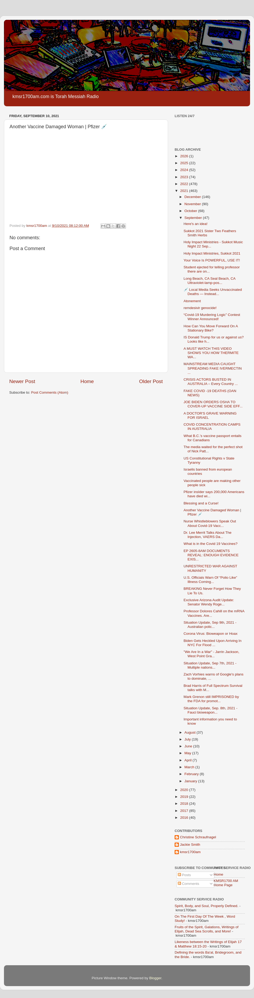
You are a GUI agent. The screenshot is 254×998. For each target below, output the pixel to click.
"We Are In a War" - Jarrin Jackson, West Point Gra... (211, 654)
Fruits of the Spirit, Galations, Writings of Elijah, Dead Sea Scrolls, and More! (206, 929)
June (188, 746)
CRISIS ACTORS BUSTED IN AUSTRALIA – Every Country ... (211, 382)
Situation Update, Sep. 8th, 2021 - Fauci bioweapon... (210, 710)
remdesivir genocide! (200, 308)
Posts (184, 875)
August (190, 732)
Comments (188, 884)
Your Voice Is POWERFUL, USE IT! (212, 260)
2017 (184, 811)
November (193, 204)
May (188, 753)
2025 (184, 163)
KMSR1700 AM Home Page (226, 883)
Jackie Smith (190, 845)
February (192, 774)
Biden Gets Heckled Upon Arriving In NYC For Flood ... (213, 643)
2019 (184, 797)
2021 (184, 191)
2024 (184, 170)
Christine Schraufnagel (198, 837)
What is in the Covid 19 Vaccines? (211, 544)
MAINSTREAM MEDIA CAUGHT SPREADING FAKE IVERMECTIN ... (213, 368)
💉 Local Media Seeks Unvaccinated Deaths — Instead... (213, 292)
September (193, 218)
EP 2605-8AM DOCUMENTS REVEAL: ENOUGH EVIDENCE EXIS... (211, 555)
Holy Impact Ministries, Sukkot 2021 (212, 253)
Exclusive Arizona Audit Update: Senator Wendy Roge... (209, 602)
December (193, 197)
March (189, 767)
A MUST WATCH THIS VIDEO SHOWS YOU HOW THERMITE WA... (211, 353)
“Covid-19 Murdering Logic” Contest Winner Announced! (212, 317)
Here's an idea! (195, 224)
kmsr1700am (190, 852)
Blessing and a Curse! (201, 503)
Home (87, 381)
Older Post (151, 381)
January (191, 781)
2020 (184, 790)
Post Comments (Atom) (49, 392)
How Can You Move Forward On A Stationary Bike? (211, 328)
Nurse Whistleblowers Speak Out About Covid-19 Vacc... (210, 523)
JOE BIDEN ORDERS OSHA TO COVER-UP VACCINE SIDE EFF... (213, 404)
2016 (184, 818)
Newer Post (22, 381)
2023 (184, 177)
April (188, 760)
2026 (184, 156)
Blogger (155, 978)
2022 (184, 184)
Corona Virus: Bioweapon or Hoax (211, 634)
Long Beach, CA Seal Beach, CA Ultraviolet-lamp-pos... (209, 281)
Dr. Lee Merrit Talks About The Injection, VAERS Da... (208, 535)
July (188, 739)
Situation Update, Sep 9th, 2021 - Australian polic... (210, 624)
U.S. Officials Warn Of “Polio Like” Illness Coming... (210, 580)
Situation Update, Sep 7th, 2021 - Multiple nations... (210, 665)
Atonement (192, 301)
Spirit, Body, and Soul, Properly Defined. (206, 906)
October (191, 211)
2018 (184, 804)
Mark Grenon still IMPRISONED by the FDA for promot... (211, 699)
